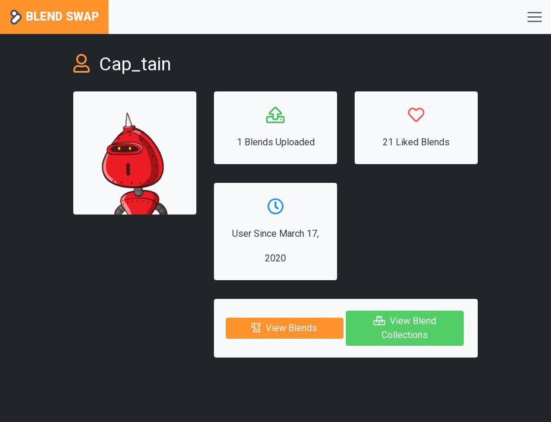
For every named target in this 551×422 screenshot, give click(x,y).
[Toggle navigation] (534, 17)
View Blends (284, 327)
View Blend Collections (404, 328)
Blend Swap (54, 17)
